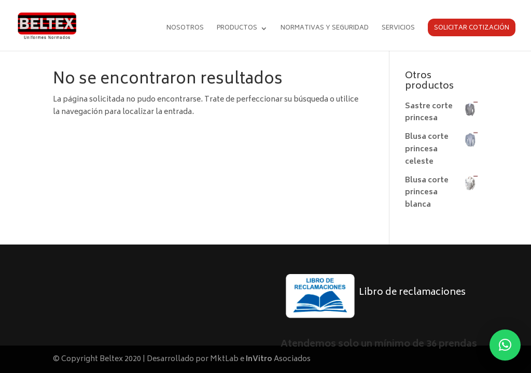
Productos (237, 29)
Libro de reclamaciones (412, 292)
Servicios (398, 29)
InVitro (259, 359)
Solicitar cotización (471, 28)
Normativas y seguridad (325, 29)
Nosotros (185, 29)
